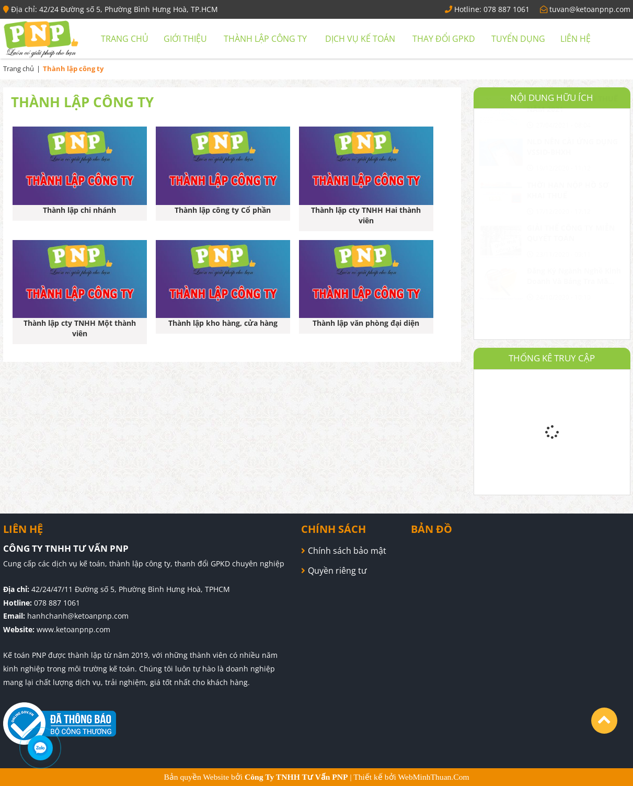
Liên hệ (575, 38)
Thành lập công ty (265, 38)
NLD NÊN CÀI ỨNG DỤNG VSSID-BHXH (572, 172)
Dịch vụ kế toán (360, 38)
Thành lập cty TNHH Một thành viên (80, 328)
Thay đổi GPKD (443, 38)
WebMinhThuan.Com (433, 776)
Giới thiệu (185, 38)
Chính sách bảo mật (347, 550)
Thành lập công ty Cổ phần (223, 210)
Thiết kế (369, 776)
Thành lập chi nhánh (79, 210)
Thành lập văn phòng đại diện (366, 323)
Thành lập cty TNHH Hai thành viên (366, 215)
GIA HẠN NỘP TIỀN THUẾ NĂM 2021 (572, 129)
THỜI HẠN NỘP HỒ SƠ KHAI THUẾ (568, 216)
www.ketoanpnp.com (73, 629)
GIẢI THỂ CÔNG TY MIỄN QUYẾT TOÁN (571, 258)
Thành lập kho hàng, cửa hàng (223, 323)
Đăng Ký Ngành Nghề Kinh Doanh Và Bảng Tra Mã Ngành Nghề (574, 301)
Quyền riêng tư (337, 570)
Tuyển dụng (518, 38)
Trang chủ (124, 38)
